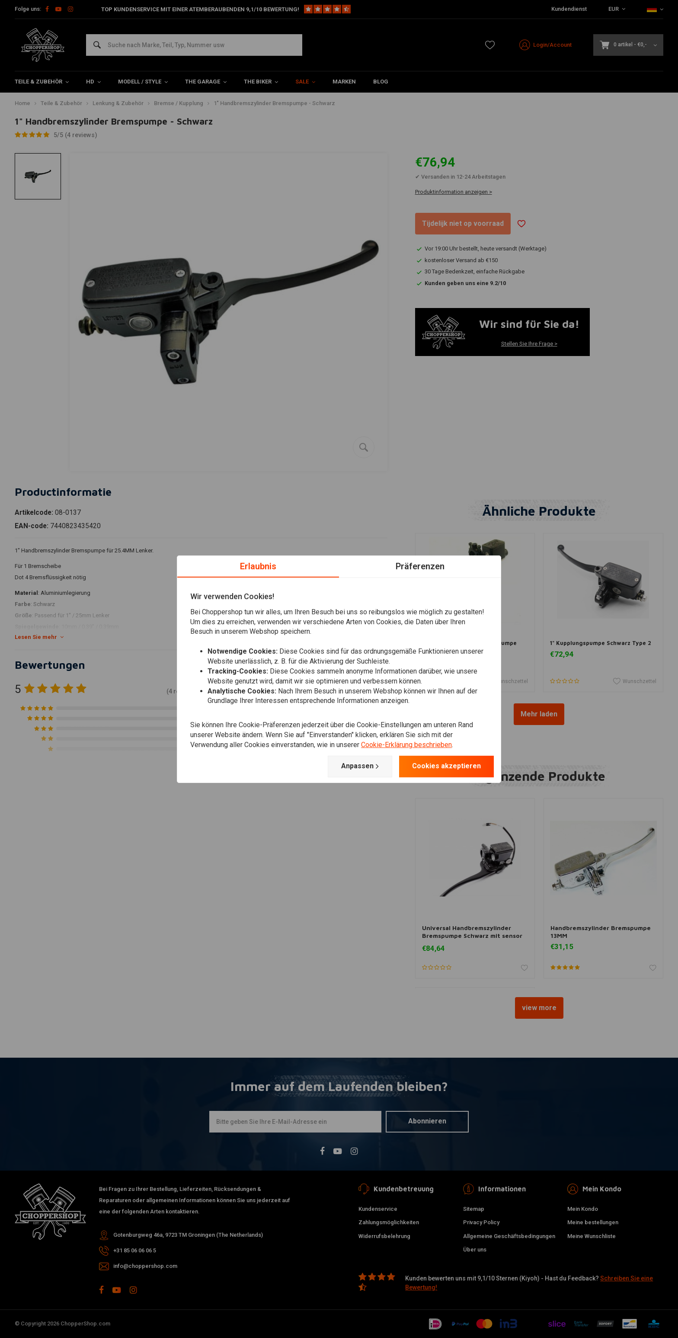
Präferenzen (420, 566)
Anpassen (360, 766)
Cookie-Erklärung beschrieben (406, 745)
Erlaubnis (258, 566)
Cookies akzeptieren (446, 766)
